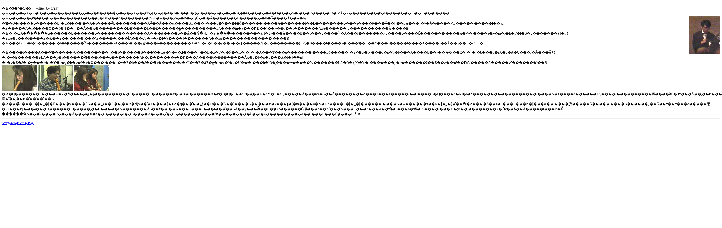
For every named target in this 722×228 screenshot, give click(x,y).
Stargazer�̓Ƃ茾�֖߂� (18, 123)
